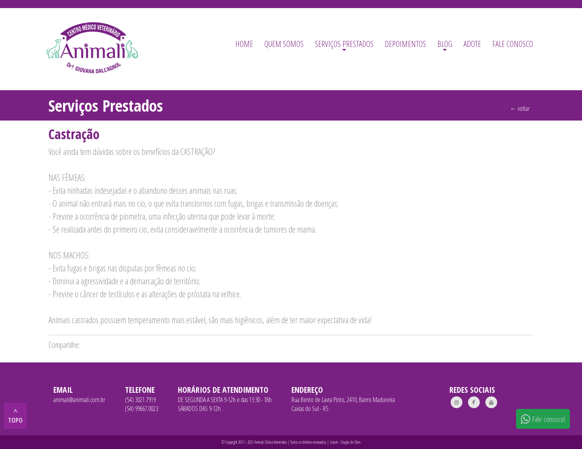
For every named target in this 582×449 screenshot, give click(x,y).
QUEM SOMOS (284, 43)
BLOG (444, 43)
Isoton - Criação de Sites (345, 442)
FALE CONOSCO (512, 43)
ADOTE (472, 43)
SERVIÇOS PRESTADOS (344, 43)
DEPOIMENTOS (405, 43)
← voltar (519, 108)
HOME (244, 43)
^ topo (15, 416)
